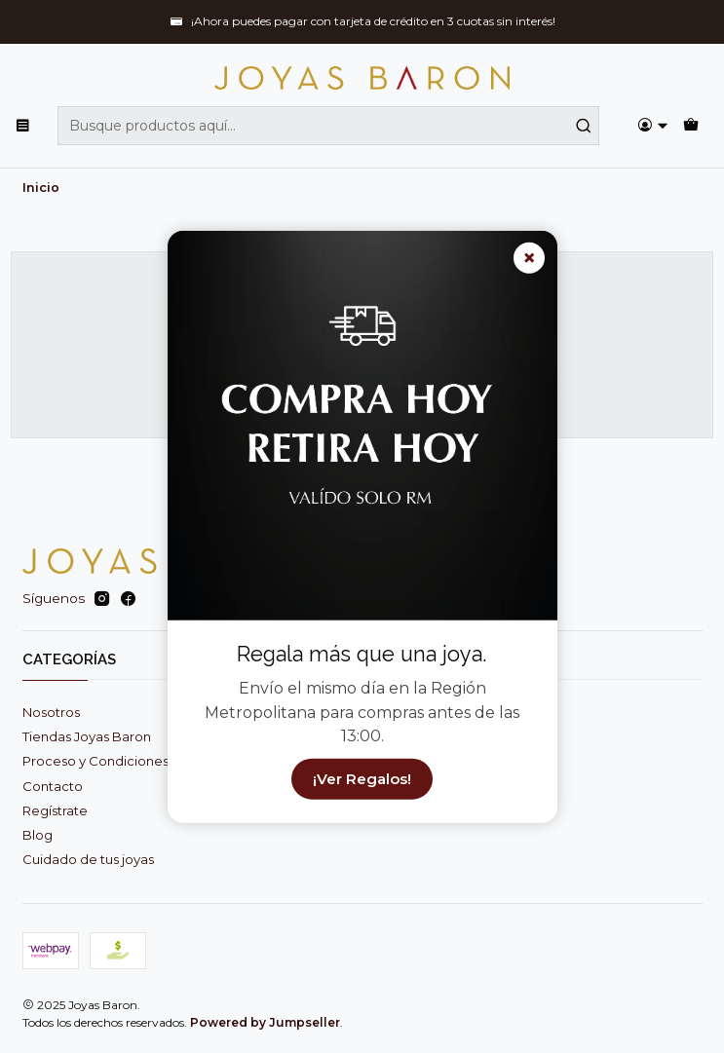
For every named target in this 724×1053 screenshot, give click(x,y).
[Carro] (691, 125)
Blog (37, 835)
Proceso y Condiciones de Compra (133, 761)
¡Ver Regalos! (362, 779)
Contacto (52, 786)
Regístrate (55, 810)
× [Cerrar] (529, 258)
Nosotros (51, 712)
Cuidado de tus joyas (88, 859)
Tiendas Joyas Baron (86, 736)
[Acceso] (652, 125)
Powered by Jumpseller (265, 1022)
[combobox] (328, 125)
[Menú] (23, 125)
